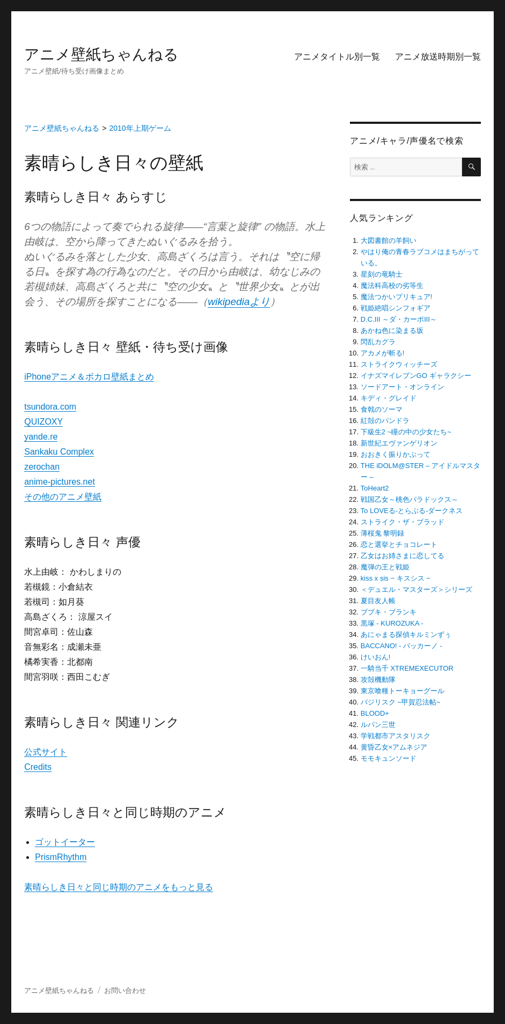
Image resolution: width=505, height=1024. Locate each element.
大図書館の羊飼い (388, 240)
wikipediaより (239, 301)
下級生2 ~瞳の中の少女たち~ (406, 432)
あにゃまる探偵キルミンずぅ (406, 634)
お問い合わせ (125, 990)
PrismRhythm (60, 857)
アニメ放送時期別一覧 (438, 56)
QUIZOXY (43, 421)
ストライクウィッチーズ (399, 364)
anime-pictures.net (59, 481)
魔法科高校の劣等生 (392, 285)
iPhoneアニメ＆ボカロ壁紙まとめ (89, 376)
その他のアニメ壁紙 (62, 496)
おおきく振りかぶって (395, 454)
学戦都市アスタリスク (395, 736)
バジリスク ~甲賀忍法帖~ (401, 702)
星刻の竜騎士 (381, 274)
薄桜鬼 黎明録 (383, 533)
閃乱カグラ (378, 342)
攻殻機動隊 (378, 680)
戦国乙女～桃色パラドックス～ (409, 499)
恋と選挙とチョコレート (399, 544)
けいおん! (376, 657)
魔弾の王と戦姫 (385, 567)
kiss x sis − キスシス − (395, 578)
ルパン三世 (378, 725)
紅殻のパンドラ (385, 421)
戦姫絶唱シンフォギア (395, 308)
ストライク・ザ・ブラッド (402, 522)
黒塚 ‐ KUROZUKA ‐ (392, 623)
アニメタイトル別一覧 (337, 56)
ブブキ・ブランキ (388, 612)
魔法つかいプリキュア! (397, 297)
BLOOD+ (375, 713)
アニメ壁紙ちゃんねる (101, 54)
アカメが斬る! (383, 353)
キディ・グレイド (388, 398)
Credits (38, 766)
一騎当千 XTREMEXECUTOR (407, 668)
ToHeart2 (375, 488)
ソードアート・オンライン (402, 387)
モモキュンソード (388, 758)
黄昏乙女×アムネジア (394, 747)
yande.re (40, 436)
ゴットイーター (65, 842)
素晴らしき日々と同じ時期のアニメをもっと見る (118, 887)
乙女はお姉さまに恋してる (402, 556)
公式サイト (45, 751)
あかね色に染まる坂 (392, 331)
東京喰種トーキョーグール (402, 691)
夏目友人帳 (378, 601)
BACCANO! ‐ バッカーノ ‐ (401, 646)
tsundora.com (50, 406)
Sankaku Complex (59, 451)
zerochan (42, 466)
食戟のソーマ (381, 409)
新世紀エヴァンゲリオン (399, 443)
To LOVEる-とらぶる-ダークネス (412, 511)
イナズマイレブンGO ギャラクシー (416, 376)
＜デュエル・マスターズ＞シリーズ (416, 589)
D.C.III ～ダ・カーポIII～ (399, 319)
